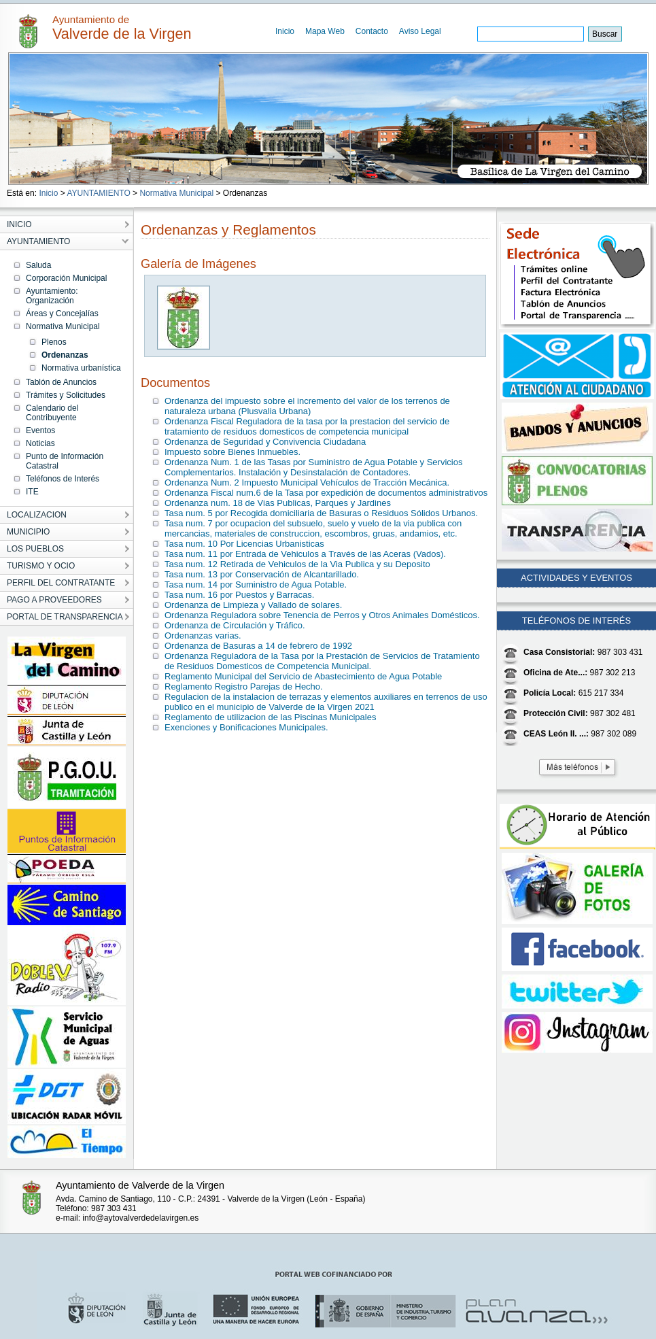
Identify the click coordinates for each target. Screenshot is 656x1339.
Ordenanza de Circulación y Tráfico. (235, 625)
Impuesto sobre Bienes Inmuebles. (232, 452)
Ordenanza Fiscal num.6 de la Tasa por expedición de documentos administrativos (326, 493)
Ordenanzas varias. (203, 635)
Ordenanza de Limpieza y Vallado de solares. (253, 605)
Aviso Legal (420, 31)
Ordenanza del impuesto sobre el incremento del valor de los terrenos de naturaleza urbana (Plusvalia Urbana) (307, 406)
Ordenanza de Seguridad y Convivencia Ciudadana (265, 442)
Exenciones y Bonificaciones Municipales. (246, 727)
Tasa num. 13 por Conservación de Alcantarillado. (262, 574)
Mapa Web (325, 31)
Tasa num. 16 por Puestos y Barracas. (239, 595)
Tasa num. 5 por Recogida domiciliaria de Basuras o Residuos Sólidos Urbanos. (321, 513)
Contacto (372, 31)
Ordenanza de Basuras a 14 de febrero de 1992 (258, 646)
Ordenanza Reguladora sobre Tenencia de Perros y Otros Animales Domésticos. (322, 615)
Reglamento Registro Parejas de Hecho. (244, 686)
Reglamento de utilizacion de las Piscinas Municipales (270, 717)
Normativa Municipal (176, 193)
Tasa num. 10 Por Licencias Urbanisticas (244, 544)
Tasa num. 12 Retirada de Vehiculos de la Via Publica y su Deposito (297, 564)
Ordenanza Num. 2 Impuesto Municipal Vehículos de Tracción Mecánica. (307, 482)
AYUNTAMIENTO (98, 193)
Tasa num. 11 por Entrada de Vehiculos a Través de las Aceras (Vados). (305, 554)
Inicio (284, 31)
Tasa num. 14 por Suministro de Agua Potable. (256, 584)
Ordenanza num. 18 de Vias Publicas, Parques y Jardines (278, 503)
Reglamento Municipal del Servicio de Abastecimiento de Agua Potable (303, 676)
